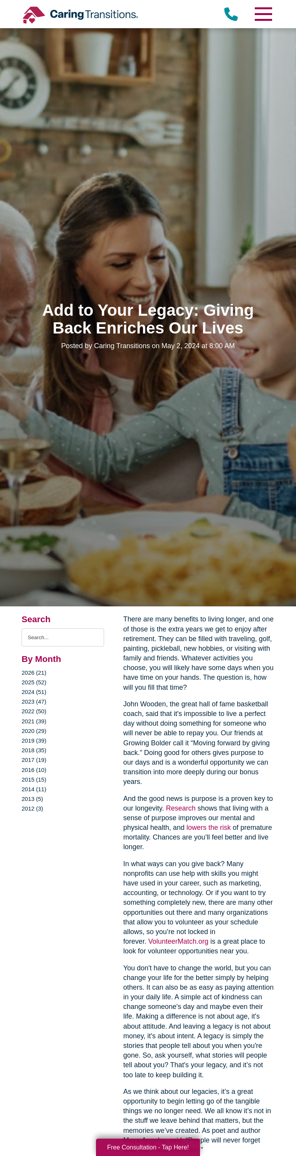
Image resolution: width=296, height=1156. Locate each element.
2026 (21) (34, 672)
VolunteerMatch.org (178, 941)
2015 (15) (34, 779)
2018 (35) (34, 750)
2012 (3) (32, 808)
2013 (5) (32, 798)
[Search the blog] (63, 637)
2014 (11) (34, 789)
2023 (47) (34, 701)
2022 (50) (34, 711)
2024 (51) (34, 692)
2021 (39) (34, 721)
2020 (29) (34, 731)
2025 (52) (34, 682)
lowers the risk (209, 827)
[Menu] (262, 14)
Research (180, 808)
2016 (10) (34, 770)
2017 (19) (34, 760)
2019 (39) (34, 740)
